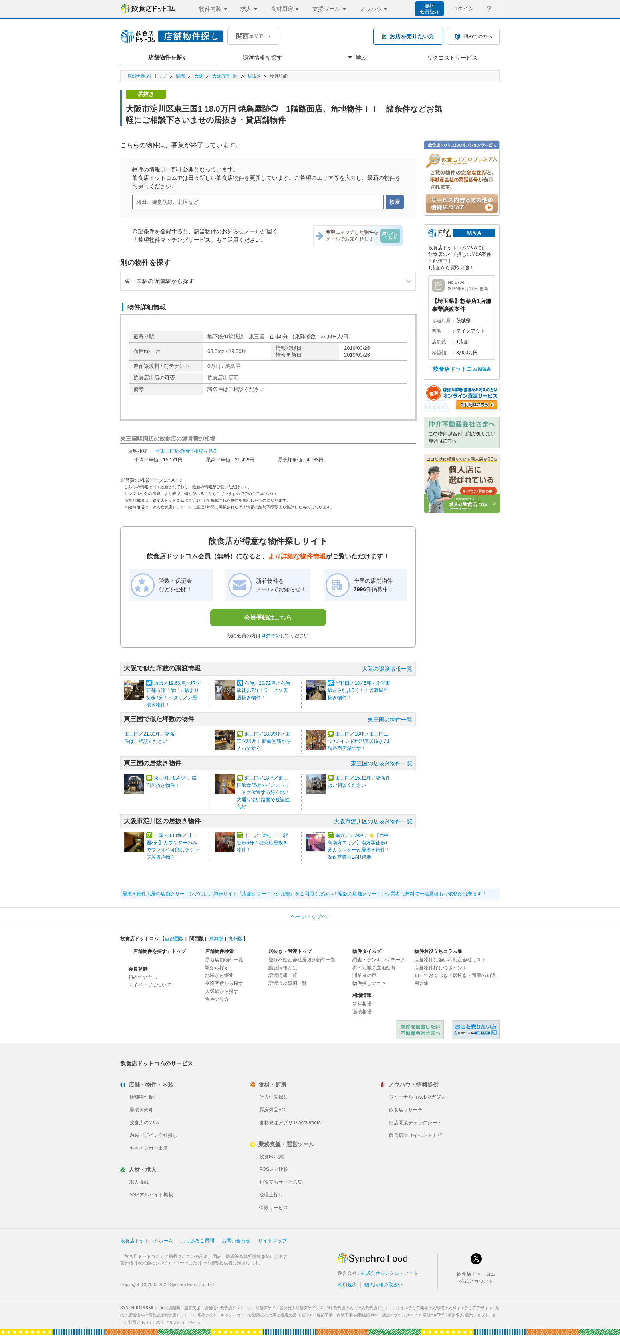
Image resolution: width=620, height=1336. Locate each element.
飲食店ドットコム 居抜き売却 (476, 1029)
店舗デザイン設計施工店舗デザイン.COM (293, 1308)
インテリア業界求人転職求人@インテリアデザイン (446, 1308)
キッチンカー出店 (148, 1148)
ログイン (270, 635)
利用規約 (347, 1285)
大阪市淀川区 (225, 76)
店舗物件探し (143, 1097)
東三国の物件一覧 (390, 719)
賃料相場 (362, 1004)
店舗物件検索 (219, 951)
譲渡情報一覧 (282, 975)
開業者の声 (364, 975)
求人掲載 (139, 1182)
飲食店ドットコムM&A (462, 369)
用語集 (421, 983)
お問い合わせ (236, 1241)
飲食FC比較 (272, 1156)
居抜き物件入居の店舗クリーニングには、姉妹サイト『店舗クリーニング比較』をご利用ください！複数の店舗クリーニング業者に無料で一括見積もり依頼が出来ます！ (304, 894)
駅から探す (217, 968)
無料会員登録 (429, 8)
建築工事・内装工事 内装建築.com (347, 1315)
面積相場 (362, 1012)
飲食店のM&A (144, 1122)
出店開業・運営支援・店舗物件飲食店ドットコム (208, 1308)
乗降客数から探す (224, 983)
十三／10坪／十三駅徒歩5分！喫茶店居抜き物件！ (262, 843)
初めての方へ (142, 977)
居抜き (254, 76)
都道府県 (441, 320)
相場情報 (362, 995)
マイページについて (149, 985)
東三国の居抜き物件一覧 (381, 763)
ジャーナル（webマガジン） (420, 1097)
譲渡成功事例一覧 (287, 983)
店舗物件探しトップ (147, 76)
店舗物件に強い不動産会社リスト (450, 960)
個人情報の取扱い (383, 1285)
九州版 (236, 938)
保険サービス (273, 1207)
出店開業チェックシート (415, 1122)
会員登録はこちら (268, 617)
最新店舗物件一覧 (224, 960)
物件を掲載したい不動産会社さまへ (420, 1029)
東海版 (216, 938)
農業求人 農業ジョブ (466, 1315)
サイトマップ (272, 1241)
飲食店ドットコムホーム (146, 1241)
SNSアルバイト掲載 (151, 1195)
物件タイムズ (366, 951)
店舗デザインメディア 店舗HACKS (413, 1315)
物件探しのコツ (369, 983)
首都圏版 (174, 938)
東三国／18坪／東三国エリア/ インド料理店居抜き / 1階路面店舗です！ (358, 741)
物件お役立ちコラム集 (438, 951)
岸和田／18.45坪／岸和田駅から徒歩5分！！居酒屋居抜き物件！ (359, 690)
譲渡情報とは (282, 968)
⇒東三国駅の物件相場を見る (186, 451)
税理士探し (271, 1195)
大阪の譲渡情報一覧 (387, 669)
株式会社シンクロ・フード (389, 1273)
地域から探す (219, 975)
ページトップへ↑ (310, 916)
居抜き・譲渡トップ (290, 951)
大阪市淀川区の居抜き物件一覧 (373, 821)
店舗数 (439, 342)
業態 (436, 331)
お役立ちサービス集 (280, 1182)
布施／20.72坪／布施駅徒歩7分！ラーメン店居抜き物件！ (263, 690)
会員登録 (137, 969)
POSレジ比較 (273, 1169)
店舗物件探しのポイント (440, 968)
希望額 (439, 352)
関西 (180, 76)
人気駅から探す (221, 991)
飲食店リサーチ (406, 1110)
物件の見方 (217, 999)
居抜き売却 (141, 1110)
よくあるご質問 (197, 1241)
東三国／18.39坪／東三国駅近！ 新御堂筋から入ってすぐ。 (264, 741)
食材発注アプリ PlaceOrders (290, 1122)
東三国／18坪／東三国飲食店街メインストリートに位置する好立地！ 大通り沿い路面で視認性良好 (263, 792)
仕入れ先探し (273, 1097)
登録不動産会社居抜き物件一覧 (302, 960)
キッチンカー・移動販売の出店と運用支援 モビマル (267, 1315)
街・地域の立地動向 (373, 968)
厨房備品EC (272, 1110)
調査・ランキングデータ (378, 960)
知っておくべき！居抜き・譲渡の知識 (455, 975)
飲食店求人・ (365, 1308)
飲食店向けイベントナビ (415, 1135)
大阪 (198, 76)
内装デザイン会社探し (153, 1135)
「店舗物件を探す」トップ (157, 951)
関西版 (196, 938)
